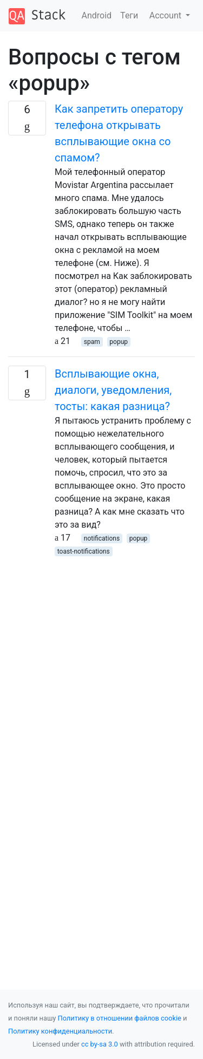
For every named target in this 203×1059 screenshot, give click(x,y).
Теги (129, 15)
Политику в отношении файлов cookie (119, 1018)
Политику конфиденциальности (60, 1031)
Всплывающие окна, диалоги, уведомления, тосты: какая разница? (113, 390)
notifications (102, 538)
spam (92, 342)
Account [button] (166, 15)
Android (97, 15)
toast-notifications (83, 551)
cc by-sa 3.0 (99, 1044)
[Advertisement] (101, 659)
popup (118, 342)
